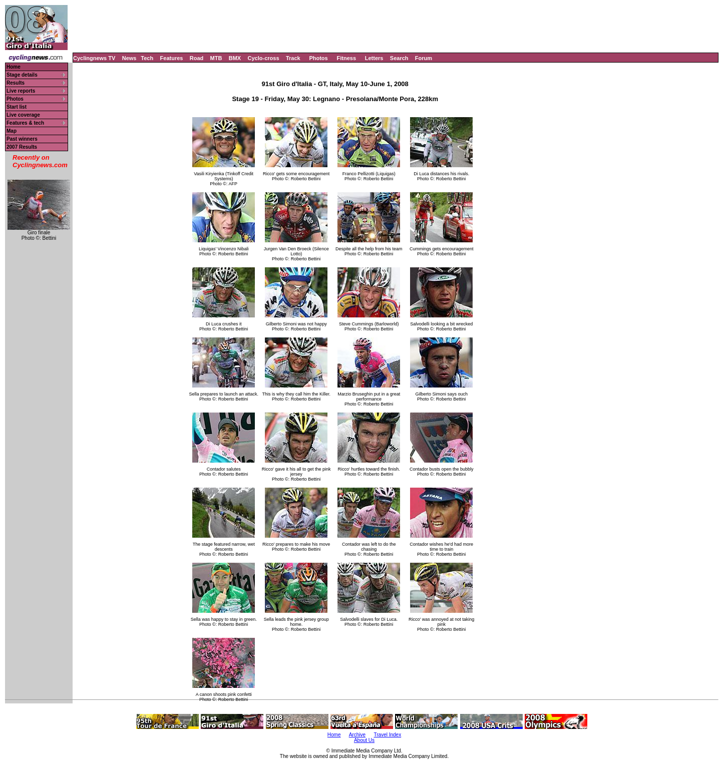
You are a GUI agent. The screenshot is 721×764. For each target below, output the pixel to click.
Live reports (21, 91)
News (129, 58)
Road (197, 58)
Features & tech (25, 123)
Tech (147, 58)
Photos (318, 58)
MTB (216, 58)
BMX (235, 58)
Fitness (346, 58)
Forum (423, 58)
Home (14, 67)
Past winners (22, 139)
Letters (374, 58)
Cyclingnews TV (94, 58)
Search (399, 58)
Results (16, 83)
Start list (17, 107)
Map (12, 131)
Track (293, 58)
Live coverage (23, 115)
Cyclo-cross (263, 58)
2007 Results (22, 147)
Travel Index (388, 734)
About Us (364, 740)
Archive (357, 734)
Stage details (22, 75)
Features (171, 58)
